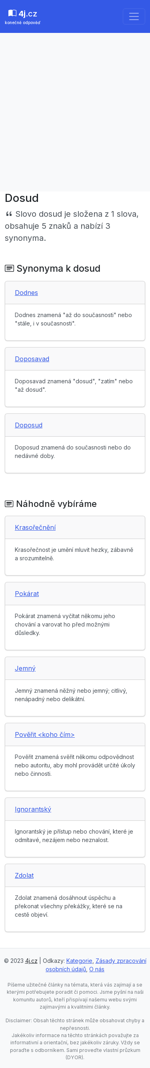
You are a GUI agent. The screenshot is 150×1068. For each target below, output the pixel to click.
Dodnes (26, 293)
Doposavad (32, 359)
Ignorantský (33, 809)
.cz (22, 17)
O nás (96, 969)
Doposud (28, 425)
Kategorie (79, 960)
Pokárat (27, 594)
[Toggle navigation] (134, 16)
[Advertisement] (75, 112)
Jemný (25, 668)
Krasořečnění (35, 527)
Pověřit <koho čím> (45, 734)
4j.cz (31, 960)
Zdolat (24, 875)
